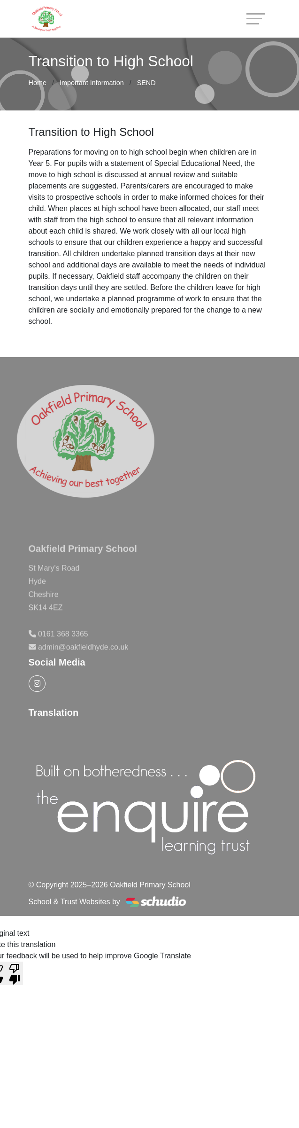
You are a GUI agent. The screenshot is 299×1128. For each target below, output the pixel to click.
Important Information (92, 82)
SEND (146, 82)
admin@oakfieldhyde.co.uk (83, 659)
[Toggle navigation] (256, 18)
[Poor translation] (14, 973)
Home (37, 82)
